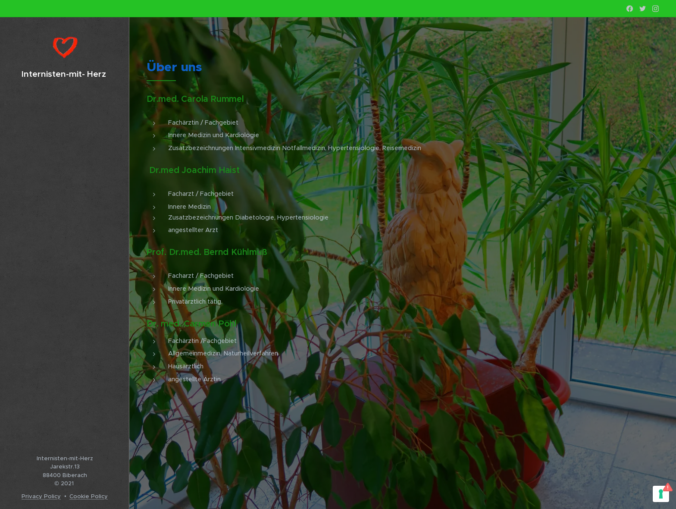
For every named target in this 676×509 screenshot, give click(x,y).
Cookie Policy (88, 496)
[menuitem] (65, 223)
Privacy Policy (41, 496)
